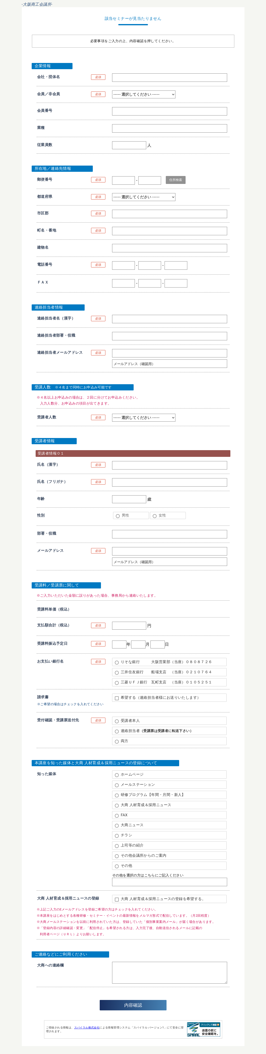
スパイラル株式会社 (87, 1027)
